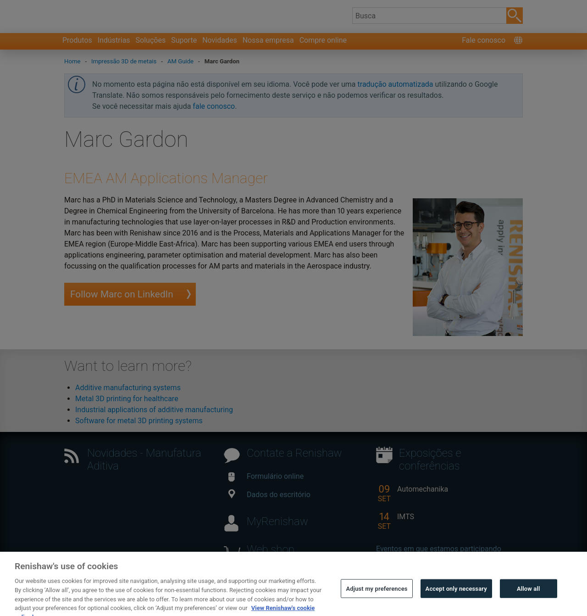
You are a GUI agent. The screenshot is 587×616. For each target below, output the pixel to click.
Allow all (528, 596)
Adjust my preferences (376, 596)
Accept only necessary (456, 596)
